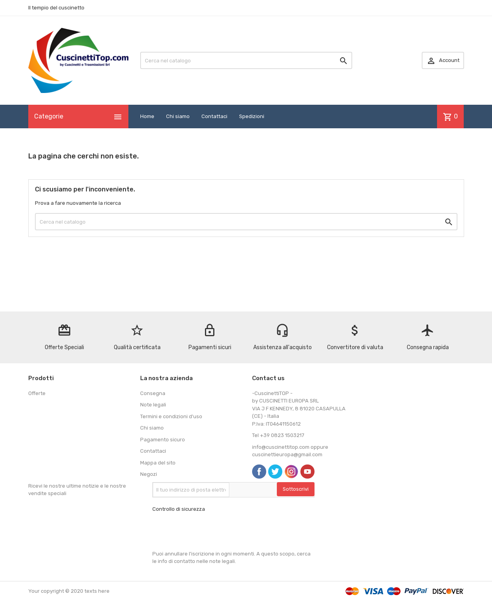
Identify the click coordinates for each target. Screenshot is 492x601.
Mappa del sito (158, 463)
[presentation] (212, 531)
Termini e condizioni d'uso (171, 416)
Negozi (148, 474)
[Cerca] (246, 60)
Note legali (153, 405)
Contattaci (214, 116)
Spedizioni (251, 116)
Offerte (37, 393)
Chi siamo (178, 116)
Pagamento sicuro (162, 440)
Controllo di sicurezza (178, 509)
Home (147, 116)
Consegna (152, 393)
